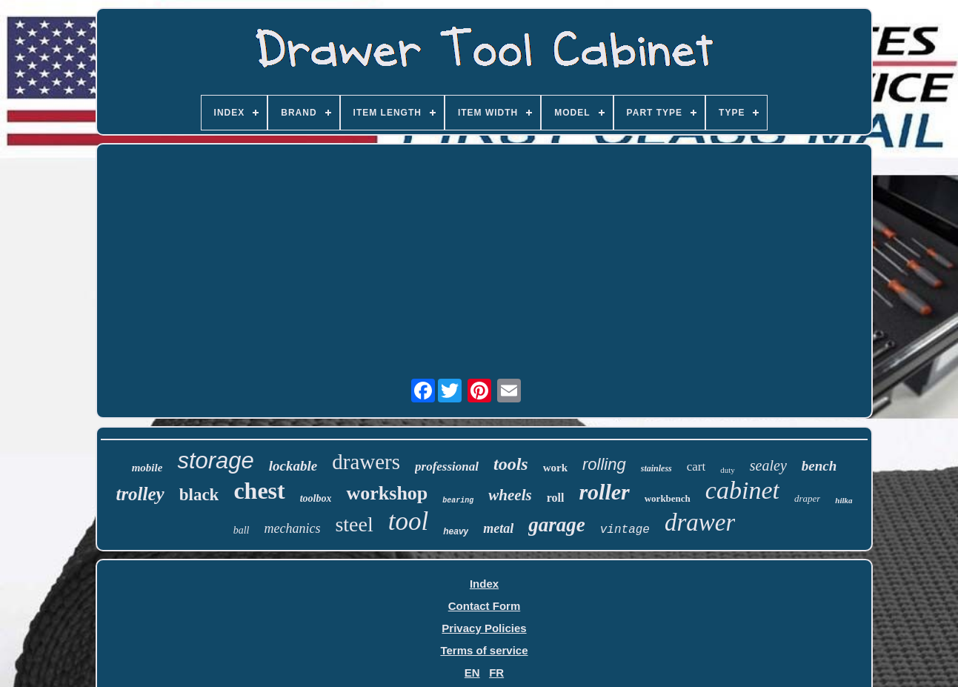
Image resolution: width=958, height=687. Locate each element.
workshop (387, 493)
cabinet (742, 490)
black (199, 494)
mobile (147, 468)
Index (484, 583)
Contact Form (484, 606)
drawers (366, 462)
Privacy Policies (484, 628)
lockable (293, 466)
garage (556, 525)
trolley (140, 494)
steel (354, 524)
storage (215, 461)
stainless (656, 468)
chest (259, 490)
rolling (604, 464)
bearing (457, 501)
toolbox (316, 498)
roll (556, 497)
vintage (625, 530)
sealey (768, 465)
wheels (509, 495)
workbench (668, 498)
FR (496, 672)
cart (696, 466)
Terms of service (484, 650)
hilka (843, 500)
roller (604, 491)
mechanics (292, 528)
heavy (455, 531)
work (555, 468)
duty (727, 469)
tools (510, 464)
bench (819, 466)
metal (498, 528)
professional (447, 466)
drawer (700, 522)
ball (241, 530)
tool (408, 521)
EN (472, 672)
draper (807, 498)
